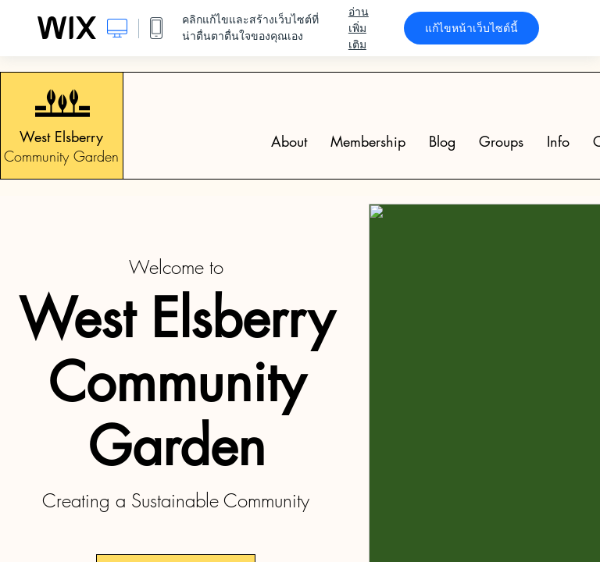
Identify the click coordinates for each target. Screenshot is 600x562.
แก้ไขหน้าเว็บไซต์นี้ (471, 28)
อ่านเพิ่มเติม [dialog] (358, 28)
